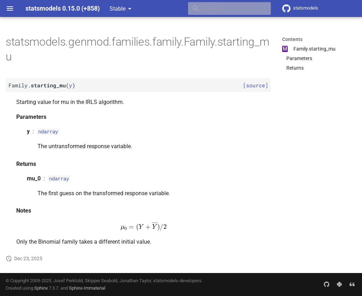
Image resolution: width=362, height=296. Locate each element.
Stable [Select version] (117, 8)
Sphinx (41, 288)
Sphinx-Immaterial (87, 288)
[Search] (229, 8)
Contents (292, 39)
